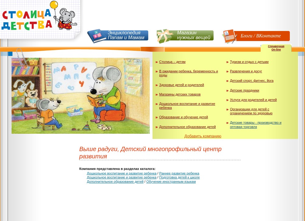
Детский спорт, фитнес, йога (251, 80)
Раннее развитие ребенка (179, 173)
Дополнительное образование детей (187, 127)
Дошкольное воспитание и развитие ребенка (121, 173)
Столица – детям (172, 62)
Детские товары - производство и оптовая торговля (255, 124)
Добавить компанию (202, 136)
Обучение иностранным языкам (171, 181)
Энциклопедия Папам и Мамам (126, 35)
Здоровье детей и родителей (181, 85)
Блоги (246, 35)
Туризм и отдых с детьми (249, 62)
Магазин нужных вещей (193, 35)
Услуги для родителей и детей (253, 100)
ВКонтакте (268, 35)
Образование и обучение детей (183, 117)
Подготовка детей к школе (179, 177)
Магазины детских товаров (179, 94)
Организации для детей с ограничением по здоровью (251, 111)
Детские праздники (244, 90)
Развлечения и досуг (246, 71)
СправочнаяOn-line (276, 48)
